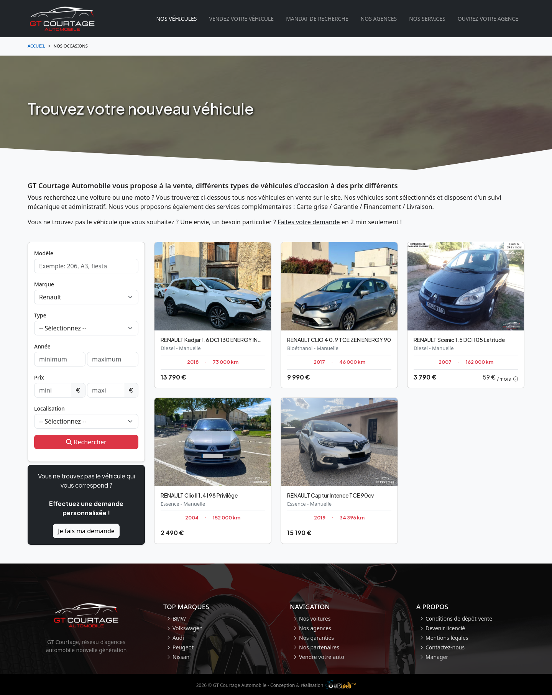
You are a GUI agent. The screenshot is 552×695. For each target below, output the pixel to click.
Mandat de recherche (317, 18)
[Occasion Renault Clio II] (212, 471)
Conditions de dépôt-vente (459, 618)
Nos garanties (316, 637)
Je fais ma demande (86, 531)
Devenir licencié (445, 628)
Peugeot (183, 647)
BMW (179, 618)
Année (42, 346)
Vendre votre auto (321, 656)
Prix (39, 377)
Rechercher (86, 442)
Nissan (180, 656)
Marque (44, 284)
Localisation (49, 408)
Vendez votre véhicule (241, 18)
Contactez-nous (445, 647)
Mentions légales (447, 637)
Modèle (43, 253)
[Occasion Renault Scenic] (465, 315)
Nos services (427, 18)
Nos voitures (314, 618)
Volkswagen (187, 628)
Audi (178, 637)
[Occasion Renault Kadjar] (212, 315)
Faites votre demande (309, 222)
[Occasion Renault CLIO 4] (339, 315)
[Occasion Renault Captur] (339, 471)
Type (40, 315)
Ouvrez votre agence (488, 18)
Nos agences (379, 18)
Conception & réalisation (313, 685)
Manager (437, 656)
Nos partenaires (319, 647)
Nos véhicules (176, 18)
